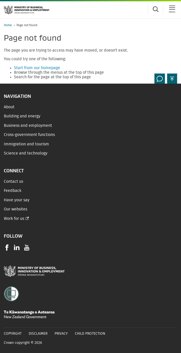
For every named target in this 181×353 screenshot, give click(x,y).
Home (8, 25)
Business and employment (28, 126)
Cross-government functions (29, 135)
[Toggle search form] (155, 9)
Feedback (12, 191)
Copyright (13, 333)
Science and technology (25, 153)
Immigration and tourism (26, 144)
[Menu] (172, 9)
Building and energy (22, 116)
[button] (172, 78)
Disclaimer (38, 333)
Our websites (15, 209)
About (9, 107)
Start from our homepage (37, 68)
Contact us (13, 181)
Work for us (14, 219)
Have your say (16, 200)
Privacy (61, 333)
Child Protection (90, 333)
